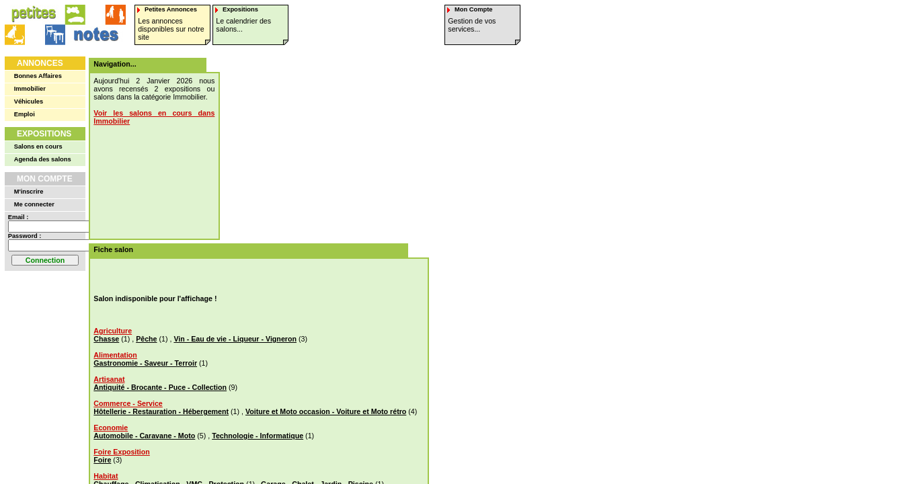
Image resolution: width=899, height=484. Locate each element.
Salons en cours (38, 146)
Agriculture (112, 331)
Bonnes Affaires (38, 76)
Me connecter (34, 204)
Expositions (44, 133)
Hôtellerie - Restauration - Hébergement (161, 411)
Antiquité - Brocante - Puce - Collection (160, 387)
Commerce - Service (127, 403)
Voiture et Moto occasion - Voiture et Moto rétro (325, 411)
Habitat (105, 476)
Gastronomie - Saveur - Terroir (145, 363)
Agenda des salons (42, 159)
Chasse (106, 339)
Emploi (24, 114)
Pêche (146, 339)
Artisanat (108, 379)
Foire (102, 460)
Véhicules (29, 101)
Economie (110, 428)
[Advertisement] (317, 142)
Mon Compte (45, 179)
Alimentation (115, 355)
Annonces (40, 63)
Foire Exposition (121, 452)
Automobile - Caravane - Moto (144, 436)
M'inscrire (29, 191)
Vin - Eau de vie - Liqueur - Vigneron (235, 339)
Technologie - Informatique (257, 436)
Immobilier (30, 88)
